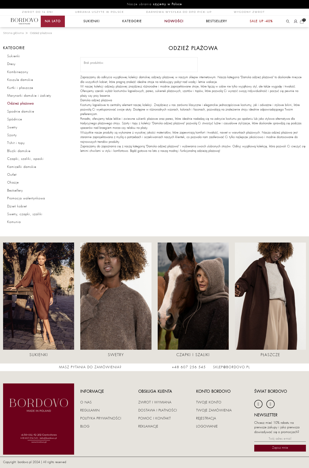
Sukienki (13, 56)
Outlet (11, 175)
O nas (86, 402)
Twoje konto (209, 402)
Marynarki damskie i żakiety (29, 96)
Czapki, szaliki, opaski (25, 159)
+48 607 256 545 (189, 367)
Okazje (13, 182)
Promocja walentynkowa (26, 198)
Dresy (11, 64)
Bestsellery (15, 190)
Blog (85, 426)
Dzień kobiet (17, 206)
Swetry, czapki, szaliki (24, 214)
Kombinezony (17, 72)
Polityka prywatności (100, 418)
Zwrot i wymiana (154, 402)
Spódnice (14, 119)
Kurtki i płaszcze (20, 88)
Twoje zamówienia (214, 410)
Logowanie (207, 426)
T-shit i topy (16, 143)
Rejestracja (206, 418)
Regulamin (90, 410)
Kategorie (14, 48)
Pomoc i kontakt (154, 418)
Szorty (12, 135)
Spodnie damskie (20, 111)
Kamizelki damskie (21, 167)
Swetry (12, 127)
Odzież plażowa (20, 103)
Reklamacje (148, 426)
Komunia (14, 222)
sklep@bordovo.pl (231, 367)
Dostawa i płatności (157, 410)
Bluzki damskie (18, 151)
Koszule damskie (20, 80)
